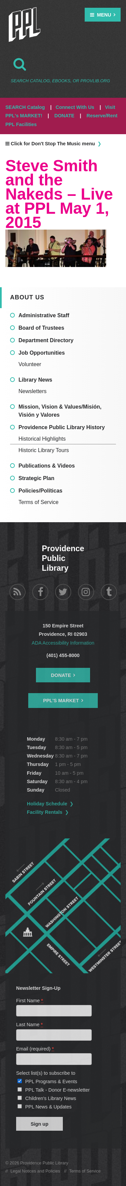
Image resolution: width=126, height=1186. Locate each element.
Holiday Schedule (47, 803)
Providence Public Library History (61, 427)
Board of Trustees (41, 328)
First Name (30, 1000)
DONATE (64, 115)
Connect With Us (75, 107)
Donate (61, 675)
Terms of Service (38, 502)
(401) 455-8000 (62, 655)
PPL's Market (61, 700)
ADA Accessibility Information (63, 643)
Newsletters (32, 391)
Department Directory (46, 340)
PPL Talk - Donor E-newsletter (57, 1090)
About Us (27, 297)
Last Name (29, 1024)
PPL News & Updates (48, 1106)
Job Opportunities (41, 353)
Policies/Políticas (40, 491)
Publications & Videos (46, 466)
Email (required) (35, 1048)
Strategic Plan (36, 478)
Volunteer (29, 364)
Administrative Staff (43, 315)
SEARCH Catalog (25, 107)
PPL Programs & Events (51, 1081)
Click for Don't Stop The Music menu (50, 143)
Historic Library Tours (43, 450)
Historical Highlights (42, 439)
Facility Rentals (44, 812)
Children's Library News (50, 1098)
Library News (35, 380)
